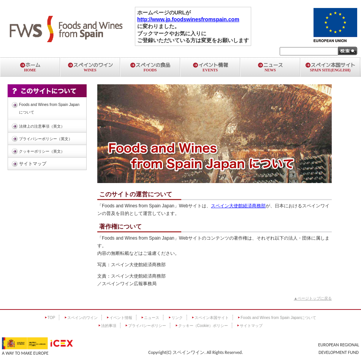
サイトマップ (32, 163)
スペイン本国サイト (330, 67)
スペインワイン (188, 352)
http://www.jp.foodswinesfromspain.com (188, 19)
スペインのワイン (90, 67)
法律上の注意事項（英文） (42, 126)
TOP (51, 318)
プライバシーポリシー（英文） (45, 139)
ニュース (270, 67)
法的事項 (108, 326)
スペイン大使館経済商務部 (238, 205)
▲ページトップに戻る (313, 298)
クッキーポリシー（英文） (42, 151)
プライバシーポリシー (147, 326)
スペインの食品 (150, 67)
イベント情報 (210, 67)
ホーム (30, 67)
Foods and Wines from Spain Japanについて (49, 108)
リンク (177, 318)
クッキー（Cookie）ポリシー (203, 326)
